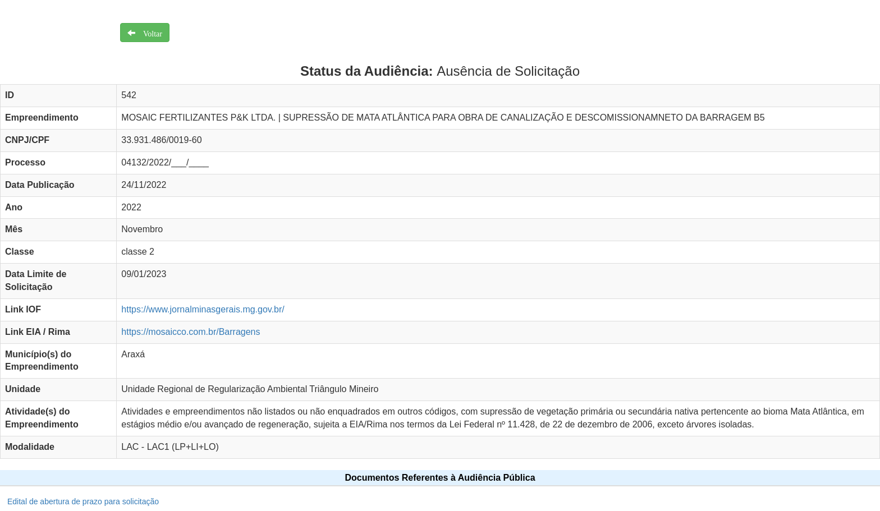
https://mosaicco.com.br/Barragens (190, 332)
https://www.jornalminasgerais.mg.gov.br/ (202, 309)
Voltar (148, 32)
